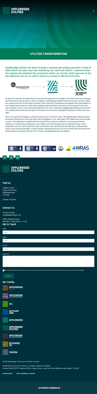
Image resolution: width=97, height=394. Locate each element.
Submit (8, 276)
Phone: (5, 245)
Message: (6, 254)
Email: (5, 237)
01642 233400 (9, 213)
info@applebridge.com (12, 215)
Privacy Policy (7, 373)
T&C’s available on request (26, 373)
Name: (5, 229)
